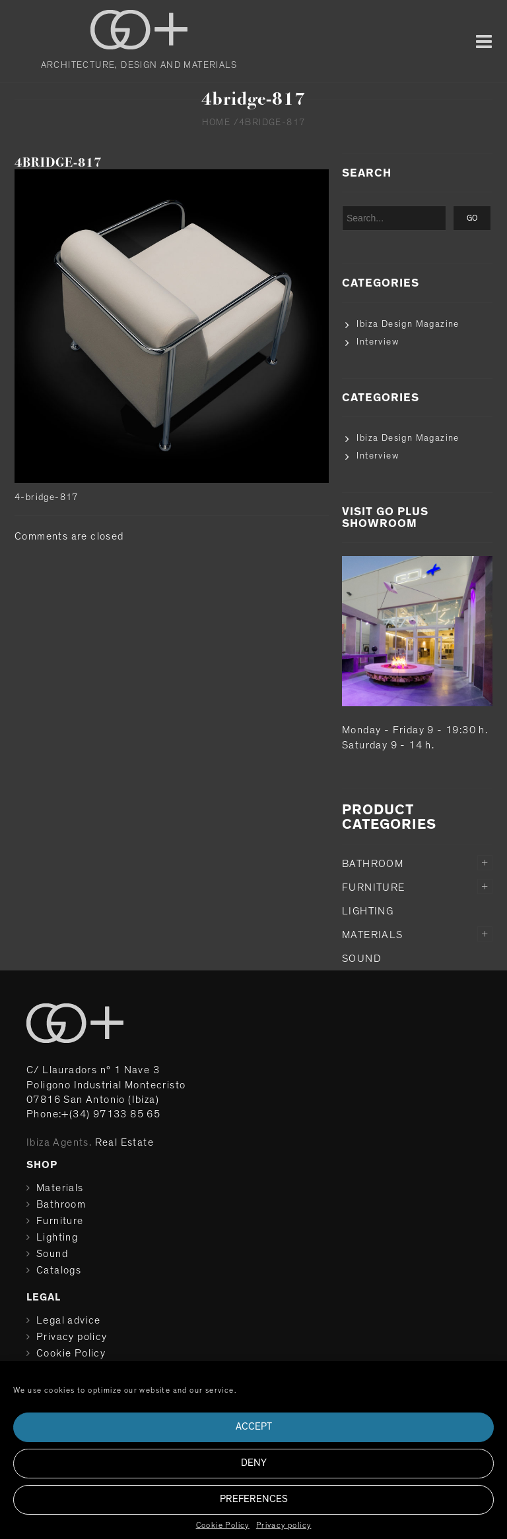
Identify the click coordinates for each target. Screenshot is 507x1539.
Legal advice (68, 1320)
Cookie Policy (223, 1525)
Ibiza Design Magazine (407, 324)
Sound (362, 958)
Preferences (254, 1499)
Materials (372, 935)
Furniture (373, 887)
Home (216, 122)
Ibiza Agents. (59, 1142)
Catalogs (58, 1270)
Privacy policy (284, 1525)
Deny (254, 1463)
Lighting (367, 911)
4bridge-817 (58, 162)
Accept (254, 1427)
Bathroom (372, 863)
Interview (377, 342)
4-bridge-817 (47, 497)
